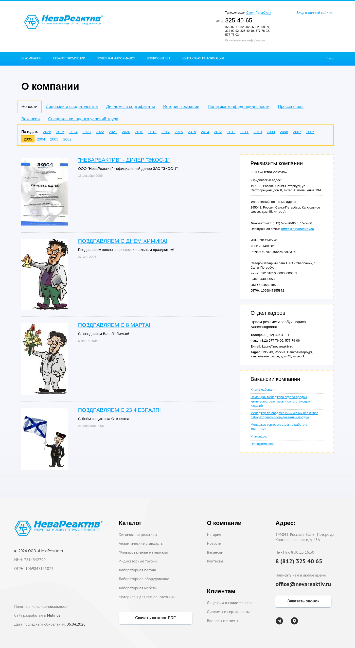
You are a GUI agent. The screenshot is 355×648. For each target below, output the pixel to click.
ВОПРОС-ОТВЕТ (158, 58)
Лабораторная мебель (138, 587)
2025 (60, 132)
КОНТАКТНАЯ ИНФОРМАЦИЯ (203, 58)
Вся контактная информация (245, 40)
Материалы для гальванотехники (147, 596)
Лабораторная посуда (137, 569)
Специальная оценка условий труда (83, 119)
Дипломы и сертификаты (130, 106)
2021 (113, 132)
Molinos (53, 615)
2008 (284, 132)
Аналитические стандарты (141, 543)
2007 (297, 132)
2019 (139, 132)
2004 (41, 139)
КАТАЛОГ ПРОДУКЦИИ (69, 58)
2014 (205, 132)
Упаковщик (258, 436)
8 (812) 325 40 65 (298, 561)
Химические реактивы (138, 534)
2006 (310, 132)
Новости (214, 543)
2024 (73, 132)
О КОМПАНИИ (31, 58)
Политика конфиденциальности (238, 106)
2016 (179, 132)
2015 (192, 132)
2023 (87, 132)
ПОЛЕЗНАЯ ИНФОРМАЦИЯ (116, 58)
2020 (126, 132)
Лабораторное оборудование (144, 578)
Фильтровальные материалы (143, 552)
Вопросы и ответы (222, 620)
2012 (231, 132)
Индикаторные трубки (138, 561)
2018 (152, 132)
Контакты (215, 561)
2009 (271, 132)
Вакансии (30, 119)
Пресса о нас (290, 106)
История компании (181, 106)
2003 (54, 139)
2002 (67, 139)
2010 (257, 132)
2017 (165, 132)
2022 (100, 132)
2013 (218, 132)
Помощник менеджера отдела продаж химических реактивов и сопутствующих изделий (280, 401)
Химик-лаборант (262, 389)
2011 (244, 132)
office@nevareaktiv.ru (303, 584)
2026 (47, 132)
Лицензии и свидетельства (72, 106)
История (214, 534)
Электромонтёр (262, 444)
